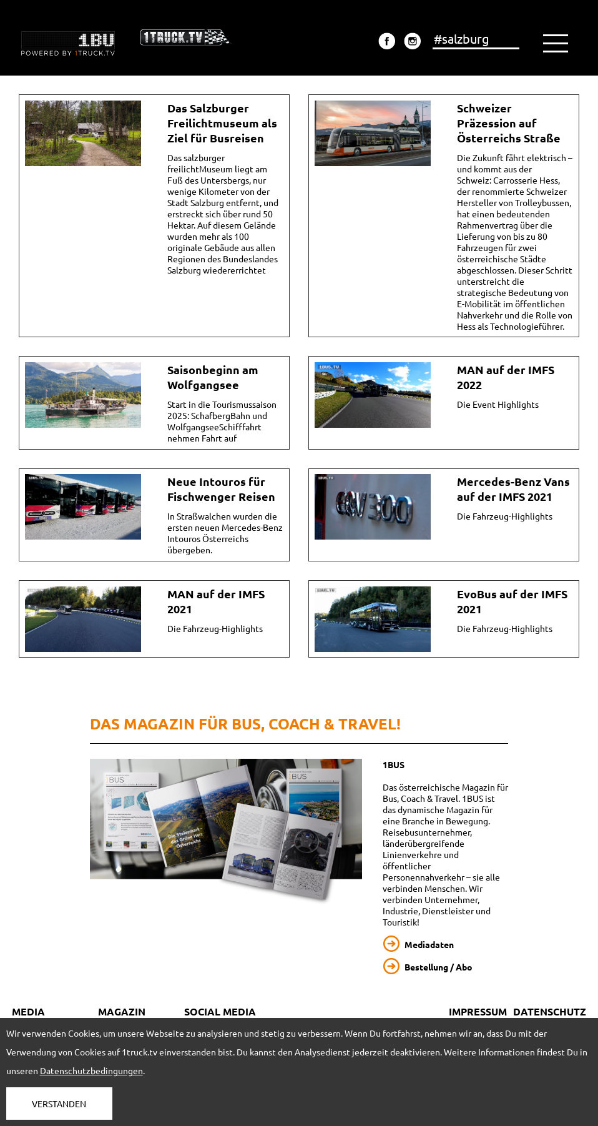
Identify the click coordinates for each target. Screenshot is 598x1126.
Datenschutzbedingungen (91, 1070)
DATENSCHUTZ (549, 1011)
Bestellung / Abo (438, 966)
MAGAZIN (121, 1011)
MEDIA (28, 1011)
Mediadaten (429, 944)
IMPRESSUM (478, 1011)
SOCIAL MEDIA (220, 1011)
